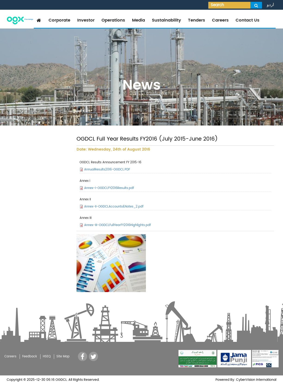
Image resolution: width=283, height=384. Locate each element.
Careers (220, 20)
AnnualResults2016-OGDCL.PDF (107, 169)
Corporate (59, 20)
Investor (86, 20)
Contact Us (247, 20)
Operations (113, 20)
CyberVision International (255, 379)
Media (138, 20)
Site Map (63, 356)
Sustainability (166, 20)
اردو (270, 4)
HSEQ (47, 356)
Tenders (196, 20)
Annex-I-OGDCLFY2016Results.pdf (109, 188)
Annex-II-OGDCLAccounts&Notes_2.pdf (113, 206)
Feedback (29, 356)
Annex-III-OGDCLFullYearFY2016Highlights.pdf (117, 225)
